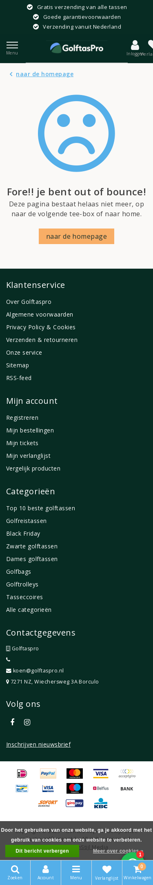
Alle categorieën (29, 609)
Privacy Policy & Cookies (41, 327)
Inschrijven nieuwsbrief (38, 744)
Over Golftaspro (28, 302)
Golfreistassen (26, 521)
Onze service (24, 352)
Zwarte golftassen (32, 546)
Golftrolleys (22, 584)
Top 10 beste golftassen (40, 508)
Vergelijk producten (33, 468)
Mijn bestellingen (30, 430)
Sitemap (17, 365)
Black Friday (23, 533)
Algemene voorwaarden (39, 314)
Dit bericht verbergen (42, 851)
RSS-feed (19, 378)
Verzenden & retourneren (42, 340)
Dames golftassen (32, 559)
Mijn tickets (22, 443)
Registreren (22, 417)
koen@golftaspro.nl (35, 670)
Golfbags (18, 571)
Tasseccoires (24, 597)
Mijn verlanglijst (28, 455)
